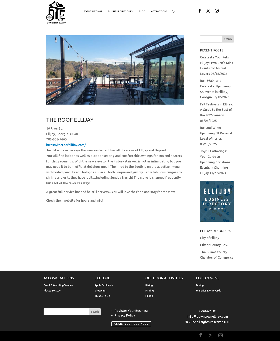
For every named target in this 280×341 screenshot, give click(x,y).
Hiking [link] (149, 296)
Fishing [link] (149, 290)
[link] (56, 23)
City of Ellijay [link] (209, 237)
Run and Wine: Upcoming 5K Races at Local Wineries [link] (216, 133)
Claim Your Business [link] (131, 323)
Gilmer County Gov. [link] (214, 245)
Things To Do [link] (102, 296)
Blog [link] (142, 11)
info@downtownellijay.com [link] (208, 316)
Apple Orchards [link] (103, 285)
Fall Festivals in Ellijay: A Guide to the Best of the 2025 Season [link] (216, 109)
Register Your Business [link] (131, 310)
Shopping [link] (100, 290)
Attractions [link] (159, 11)
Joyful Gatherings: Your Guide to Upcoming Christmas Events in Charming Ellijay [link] (215, 162)
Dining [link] (200, 285)
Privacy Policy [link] (125, 315)
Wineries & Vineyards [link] (208, 290)
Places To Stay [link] (52, 290)
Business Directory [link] (120, 11)
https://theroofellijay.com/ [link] (66, 145)
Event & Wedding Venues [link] (58, 285)
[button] (199, 10)
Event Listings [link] (93, 11)
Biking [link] (149, 285)
